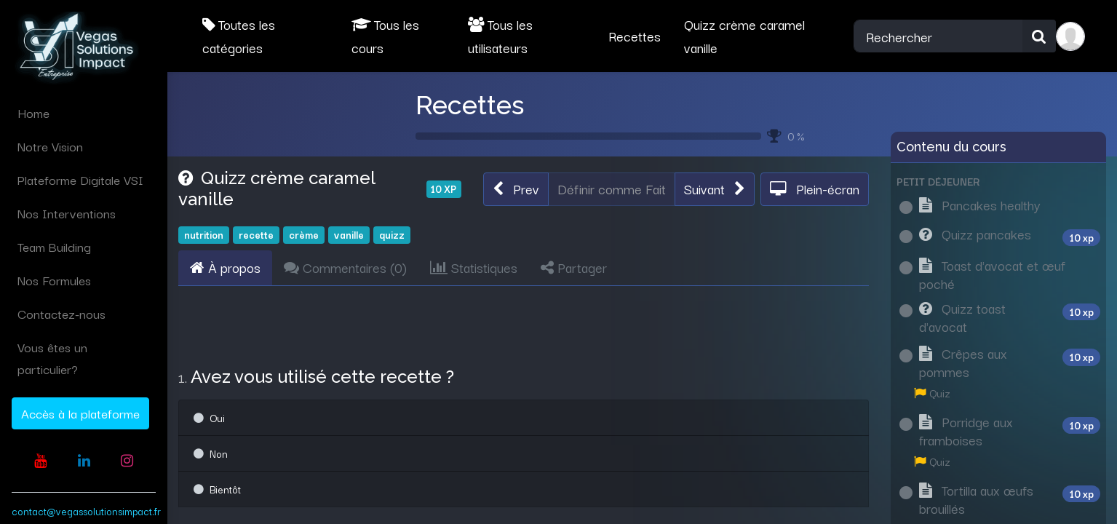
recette (256, 234)
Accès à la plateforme (80, 413)
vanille (349, 234)
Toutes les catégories (238, 35)
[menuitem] (84, 113)
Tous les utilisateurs (500, 35)
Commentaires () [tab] (345, 267)
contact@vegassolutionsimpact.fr (86, 511)
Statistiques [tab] (473, 267)
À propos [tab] (225, 267)
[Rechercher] (1039, 36)
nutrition (203, 234)
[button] (516, 189)
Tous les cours (385, 35)
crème (304, 234)
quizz (392, 234)
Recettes (470, 105)
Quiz (932, 392)
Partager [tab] (574, 267)
